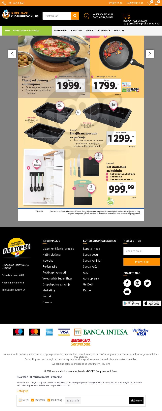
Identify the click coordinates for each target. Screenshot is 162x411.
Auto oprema (91, 313)
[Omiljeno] (149, 3)
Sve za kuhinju (92, 296)
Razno (87, 325)
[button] (61, 16)
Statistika (40, 400)
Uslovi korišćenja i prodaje (58, 284)
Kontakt (48, 331)
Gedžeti (88, 319)
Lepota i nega (91, 284)
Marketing (49, 325)
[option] (81, 149)
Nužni (25, 400)
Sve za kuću (90, 302)
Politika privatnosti (54, 308)
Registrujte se (135, 3)
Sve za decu (90, 290)
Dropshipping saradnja (56, 319)
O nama (47, 337)
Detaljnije (22, 391)
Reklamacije (50, 302)
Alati (85, 308)
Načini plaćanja (52, 290)
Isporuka (48, 296)
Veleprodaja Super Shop (57, 313)
